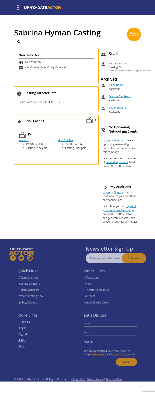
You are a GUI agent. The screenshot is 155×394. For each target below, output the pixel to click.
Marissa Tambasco (120, 96)
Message (91, 341)
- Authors (92, 294)
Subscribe (139, 258)
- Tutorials (26, 324)
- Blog (24, 345)
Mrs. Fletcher (65, 140)
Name (90, 325)
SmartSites (79, 384)
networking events (117, 162)
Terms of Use (114, 384)
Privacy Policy (100, 352)
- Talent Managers (30, 289)
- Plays (90, 283)
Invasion (23, 140)
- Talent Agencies (30, 278)
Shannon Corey (118, 107)
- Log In (25, 329)
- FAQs (24, 340)
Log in (106, 140)
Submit (124, 359)
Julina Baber (116, 85)
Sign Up (118, 140)
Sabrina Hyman (118, 63)
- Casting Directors (30, 283)
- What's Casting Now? (32, 294)
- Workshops (93, 278)
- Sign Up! (26, 334)
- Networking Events (97, 300)
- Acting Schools (29, 300)
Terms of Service (119, 352)
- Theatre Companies (98, 289)
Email (89, 333)
